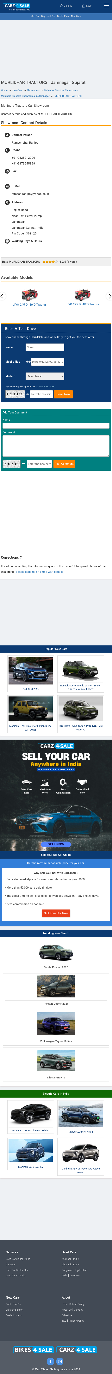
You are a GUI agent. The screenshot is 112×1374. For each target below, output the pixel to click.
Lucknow (75, 1275)
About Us (67, 1310)
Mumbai (66, 1259)
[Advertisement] (56, 49)
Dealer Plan (63, 16)
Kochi (76, 1264)
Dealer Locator (14, 1315)
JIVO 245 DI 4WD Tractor (29, 305)
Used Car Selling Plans (18, 1259)
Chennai (66, 1264)
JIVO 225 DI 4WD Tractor (82, 304)
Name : (9, 347)
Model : (10, 376)
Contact (78, 1310)
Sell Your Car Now (56, 913)
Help (64, 1304)
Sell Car (35, 16)
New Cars (76, 16)
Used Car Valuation (16, 1275)
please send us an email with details (39, 572)
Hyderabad (81, 1270)
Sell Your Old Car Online (56, 855)
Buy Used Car (48, 16)
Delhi (64, 1275)
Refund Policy (76, 1304)
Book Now (63, 394)
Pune (76, 1259)
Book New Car (13, 1304)
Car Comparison (14, 1310)
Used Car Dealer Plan (17, 1270)
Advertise (67, 1315)
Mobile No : (12, 362)
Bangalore (67, 1270)
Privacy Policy (76, 1321)
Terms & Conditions (45, 386)
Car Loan (11, 1264)
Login (87, 6)
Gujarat (66, 6)
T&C (64, 1321)
